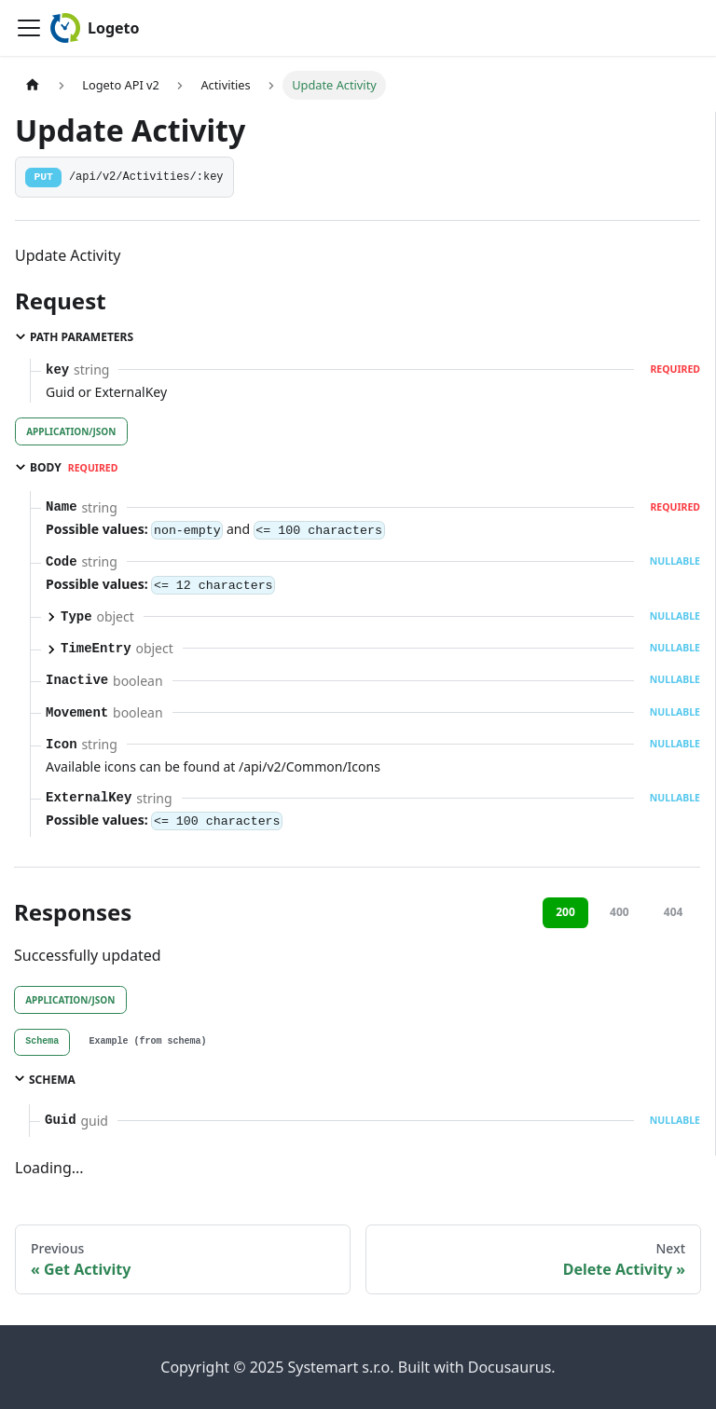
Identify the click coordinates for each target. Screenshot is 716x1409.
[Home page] (32, 85)
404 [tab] (673, 912)
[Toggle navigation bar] (29, 28)
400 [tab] (619, 912)
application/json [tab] (71, 431)
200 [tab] (565, 912)
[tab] (42, 1043)
